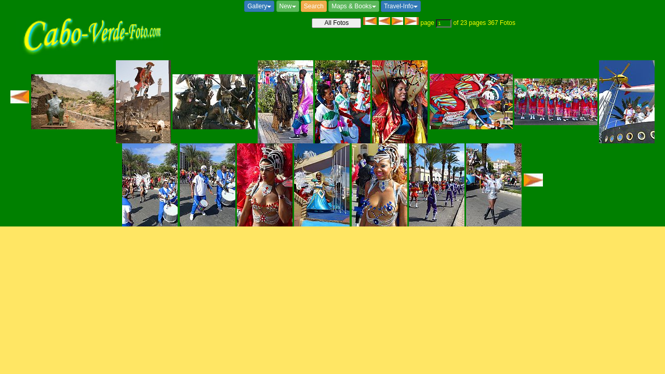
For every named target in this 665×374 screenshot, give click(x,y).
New (288, 6)
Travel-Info (401, 6)
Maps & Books (353, 6)
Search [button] (314, 6)
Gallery (259, 6)
